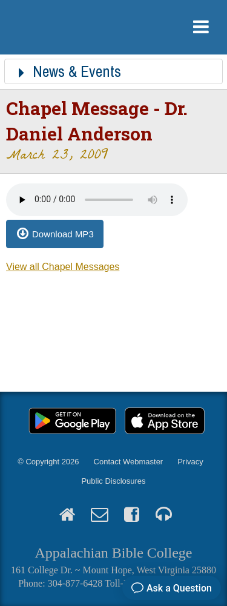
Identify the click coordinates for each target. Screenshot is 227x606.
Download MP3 (63, 234)
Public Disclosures (113, 481)
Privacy (190, 461)
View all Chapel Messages (62, 267)
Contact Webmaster (128, 461)
